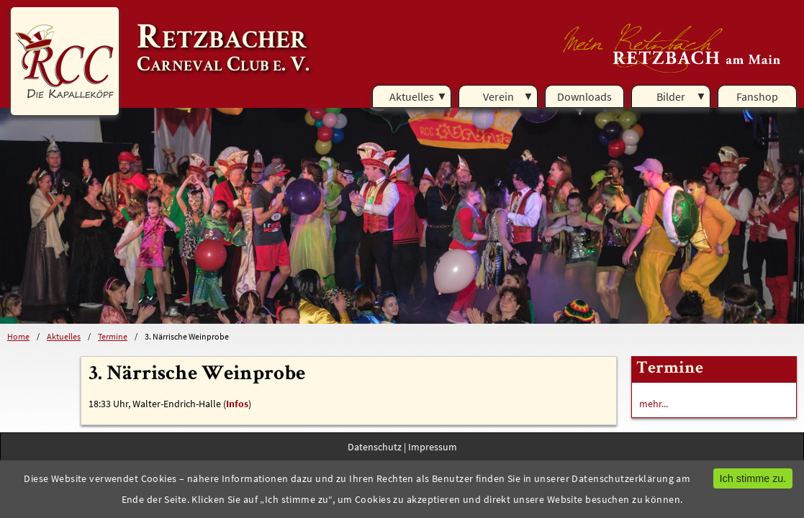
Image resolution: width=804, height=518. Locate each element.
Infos (237, 403)
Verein (498, 96)
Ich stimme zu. (753, 478)
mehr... (653, 403)
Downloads (584, 96)
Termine (112, 336)
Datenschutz (375, 446)
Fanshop (757, 96)
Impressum (432, 446)
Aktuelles (411, 96)
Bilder (670, 96)
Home (18, 336)
